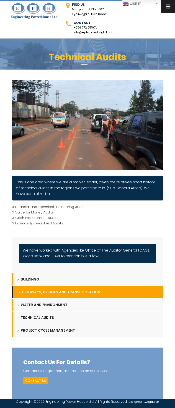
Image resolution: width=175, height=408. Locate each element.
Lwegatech (151, 402)
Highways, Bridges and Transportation (59, 292)
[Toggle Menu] (168, 6)
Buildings (28, 279)
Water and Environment (42, 304)
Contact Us (35, 380)
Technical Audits (36, 317)
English (132, 3)
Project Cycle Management (46, 330)
